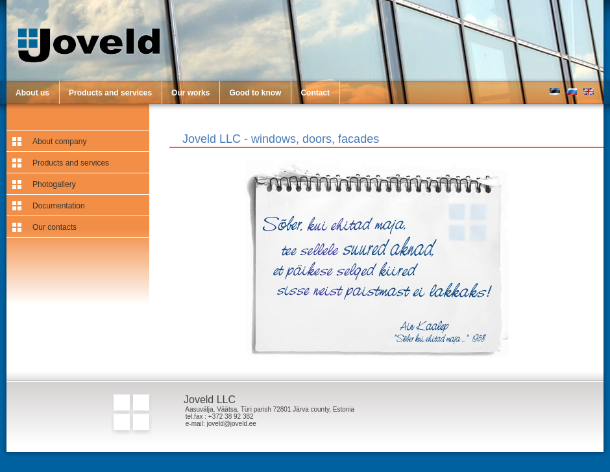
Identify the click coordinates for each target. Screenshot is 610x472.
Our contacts (54, 227)
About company (59, 141)
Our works (190, 92)
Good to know (255, 92)
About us (32, 92)
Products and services (110, 92)
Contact (315, 92)
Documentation (58, 205)
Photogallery (54, 184)
